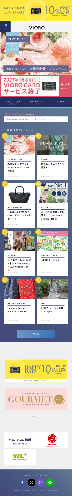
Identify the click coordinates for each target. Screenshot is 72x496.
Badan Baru (46, 207)
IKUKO (44, 303)
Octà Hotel (12, 255)
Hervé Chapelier (14, 207)
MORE (42, 333)
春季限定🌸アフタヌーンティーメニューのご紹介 (19, 167)
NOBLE (44, 159)
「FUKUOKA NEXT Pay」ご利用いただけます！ (28, 119)
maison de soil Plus (16, 303)
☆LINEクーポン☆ (50, 260)
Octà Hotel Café (14, 159)
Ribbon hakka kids (49, 255)
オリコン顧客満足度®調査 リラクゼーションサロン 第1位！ (52, 215)
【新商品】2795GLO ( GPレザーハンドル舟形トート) (19, 215)
